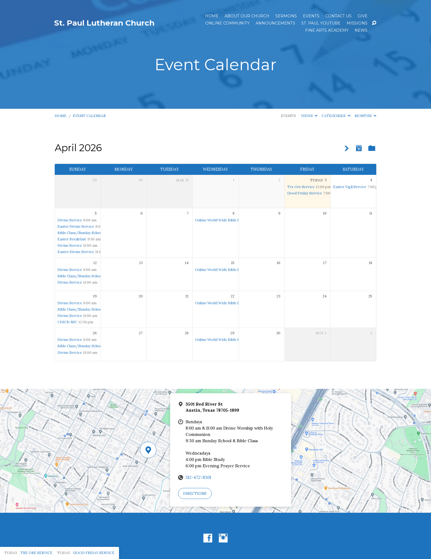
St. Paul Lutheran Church (104, 23)
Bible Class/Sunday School (80, 232)
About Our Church (247, 16)
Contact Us (338, 16)
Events (311, 16)
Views (309, 115)
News (361, 30)
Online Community (227, 23)
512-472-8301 (198, 477)
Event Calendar (89, 115)
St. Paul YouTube (321, 23)
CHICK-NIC (67, 322)
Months (365, 115)
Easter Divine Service (75, 226)
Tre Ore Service (300, 186)
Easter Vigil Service (349, 186)
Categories (336, 115)
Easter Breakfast (71, 239)
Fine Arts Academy (327, 30)
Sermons (286, 16)
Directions (194, 493)
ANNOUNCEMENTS (275, 23)
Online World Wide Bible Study (221, 220)
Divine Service (69, 220)
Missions (357, 23)
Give (363, 16)
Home (212, 16)
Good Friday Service (304, 193)
